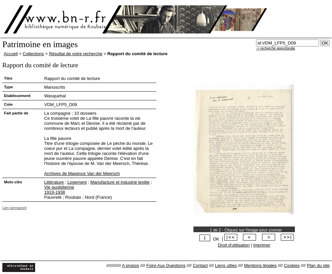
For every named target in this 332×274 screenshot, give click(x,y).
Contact (200, 265)
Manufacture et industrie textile (120, 182)
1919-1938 (54, 192)
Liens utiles (226, 265)
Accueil (11, 53)
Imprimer (261, 245)
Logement (77, 182)
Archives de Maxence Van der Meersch (82, 173)
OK (216, 239)
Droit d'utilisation (234, 245)
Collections (33, 53)
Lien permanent (14, 208)
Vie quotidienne (59, 187)
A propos (130, 265)
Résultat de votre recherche (75, 53)
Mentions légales (260, 265)
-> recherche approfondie (275, 48)
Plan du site (318, 265)
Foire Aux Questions (165, 265)
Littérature (54, 182)
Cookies (292, 265)
